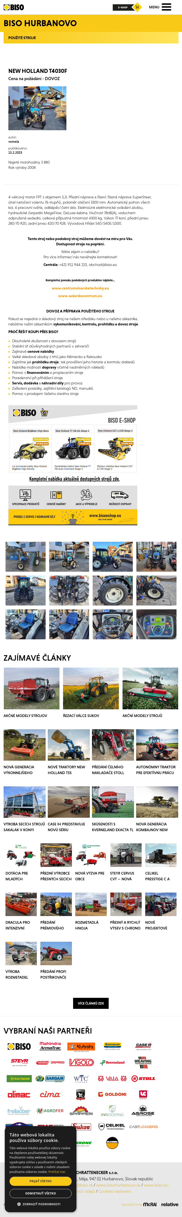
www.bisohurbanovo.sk (118, 1185)
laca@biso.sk (81, 1185)
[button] (41, 1204)
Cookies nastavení (114, 1191)
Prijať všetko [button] (41, 1181)
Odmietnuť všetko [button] (40, 1193)
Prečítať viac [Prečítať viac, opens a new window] (56, 1172)
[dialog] (40, 1169)
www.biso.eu (156, 1185)
